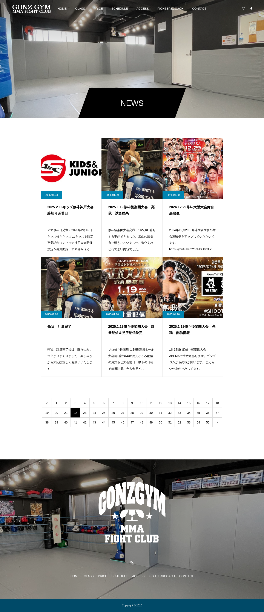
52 (179, 422)
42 (85, 422)
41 (75, 422)
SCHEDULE (119, 8)
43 (94, 422)
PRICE (98, 8)
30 (151, 412)
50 (160, 422)
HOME (62, 8)
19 (47, 412)
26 (113, 412)
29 (141, 412)
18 (217, 403)
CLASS (80, 8)
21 (66, 412)
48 (141, 422)
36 (208, 412)
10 (141, 403)
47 (132, 422)
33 (179, 412)
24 (94, 412)
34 (189, 412)
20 (56, 412)
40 (66, 422)
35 (198, 412)
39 (56, 422)
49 (151, 422)
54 (198, 422)
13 (170, 403)
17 (208, 403)
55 (208, 422)
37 (217, 412)
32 (170, 412)
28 (132, 412)
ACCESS (143, 8)
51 (170, 422)
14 (179, 403)
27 (122, 412)
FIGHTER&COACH (170, 8)
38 (47, 422)
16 (198, 403)
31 (160, 412)
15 (189, 403)
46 (122, 422)
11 (151, 403)
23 (85, 412)
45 (113, 422)
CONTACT (199, 8)
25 (104, 412)
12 (160, 403)
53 (189, 422)
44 (104, 422)
